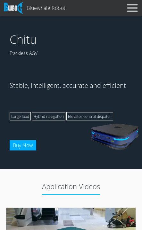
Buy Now (23, 145)
